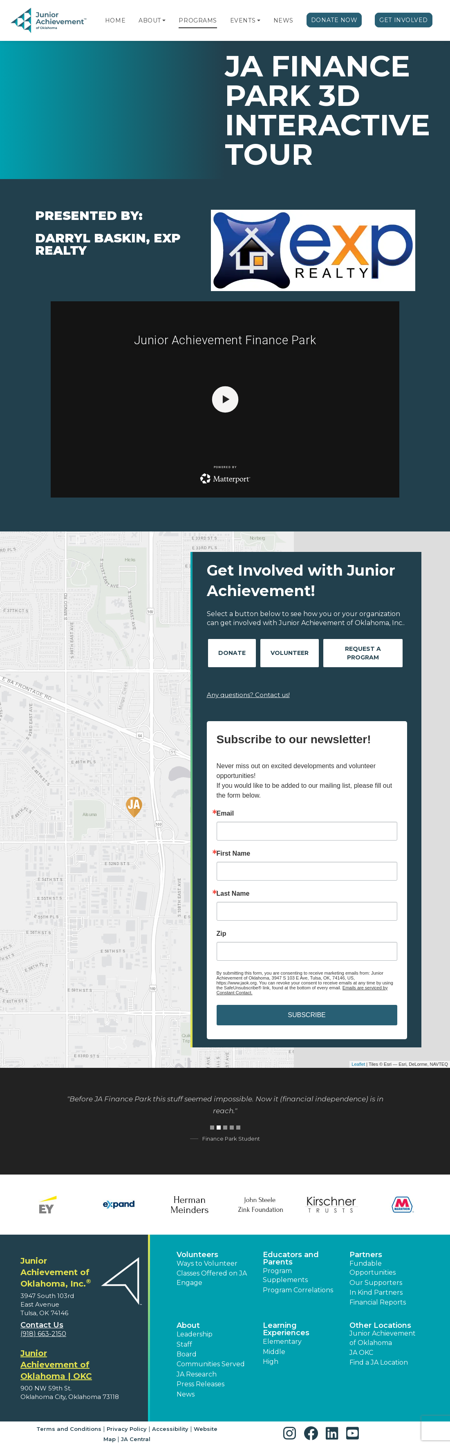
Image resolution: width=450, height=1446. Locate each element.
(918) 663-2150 (43, 1334)
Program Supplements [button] (285, 1275)
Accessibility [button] (170, 1429)
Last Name (233, 893)
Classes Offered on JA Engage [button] (212, 1277)
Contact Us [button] (41, 1325)
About (150, 20)
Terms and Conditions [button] (68, 1429)
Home (115, 20)
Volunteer (290, 653)
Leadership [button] (195, 1334)
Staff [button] (184, 1344)
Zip (221, 933)
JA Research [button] (197, 1374)
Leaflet (358, 1064)
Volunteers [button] (197, 1254)
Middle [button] (274, 1352)
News (283, 20)
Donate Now (334, 20)
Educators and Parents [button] (291, 1258)
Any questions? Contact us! (248, 695)
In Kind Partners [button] (376, 1292)
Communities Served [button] (211, 1364)
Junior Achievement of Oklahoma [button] (382, 1337)
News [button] (186, 1394)
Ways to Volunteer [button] (207, 1263)
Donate (232, 653)
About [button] (188, 1325)
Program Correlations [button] (298, 1290)
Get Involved (403, 20)
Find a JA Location (378, 1362)
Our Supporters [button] (375, 1283)
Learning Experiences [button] (286, 1329)
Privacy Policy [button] (127, 1429)
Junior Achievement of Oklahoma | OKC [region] (56, 1364)
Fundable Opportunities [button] (372, 1268)
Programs (198, 20)
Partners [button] (365, 1254)
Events (242, 20)
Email (225, 813)
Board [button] (187, 1354)
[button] (164, 20)
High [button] (270, 1361)
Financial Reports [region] (377, 1302)
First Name (234, 853)
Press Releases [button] (200, 1384)
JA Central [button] (135, 1439)
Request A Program (363, 653)
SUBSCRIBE (306, 1014)
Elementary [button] (282, 1341)
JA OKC (361, 1352)
